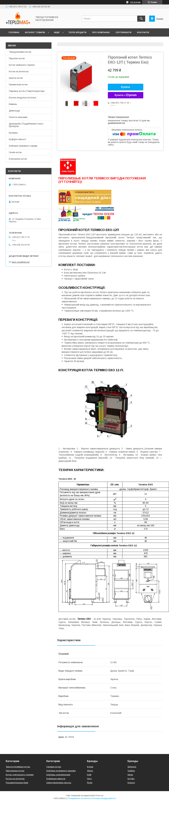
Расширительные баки (17, 782)
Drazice (131, 782)
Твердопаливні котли (20, 52)
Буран (90, 766)
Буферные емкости (55, 778)
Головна (14, 32)
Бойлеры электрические (58, 774)
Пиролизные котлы (15, 770)
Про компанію (101, 32)
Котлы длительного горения (20, 774)
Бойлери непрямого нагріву (23, 146)
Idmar (130, 774)
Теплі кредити (77, 32)
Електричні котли (18, 159)
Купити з (125, 95)
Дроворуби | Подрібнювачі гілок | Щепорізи (26, 125)
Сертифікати (123, 32)
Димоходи (14, 110)
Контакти (143, 32)
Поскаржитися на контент (79, 798)
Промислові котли (18, 84)
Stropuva (132, 766)
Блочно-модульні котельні (22, 97)
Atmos (90, 770)
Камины (13, 104)
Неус (89, 778)
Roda (89, 782)
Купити (125, 87)
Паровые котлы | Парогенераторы (27, 91)
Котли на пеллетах (19, 71)
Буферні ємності (17, 139)
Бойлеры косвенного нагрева (61, 770)
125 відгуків (135, 2)
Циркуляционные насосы (58, 782)
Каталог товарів (35, 32)
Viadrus (131, 770)
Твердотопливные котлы (18, 766)
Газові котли (15, 152)
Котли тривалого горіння (22, 65)
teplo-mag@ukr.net (20, 262)
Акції (56, 32)
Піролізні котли (17, 58)
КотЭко (131, 778)
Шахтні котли (16, 78)
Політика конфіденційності (104, 798)
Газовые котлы (53, 766)
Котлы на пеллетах (15, 778)
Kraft (89, 774)
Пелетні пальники (18, 117)
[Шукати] (141, 19)
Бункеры (13, 132)
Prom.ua (99, 795)
